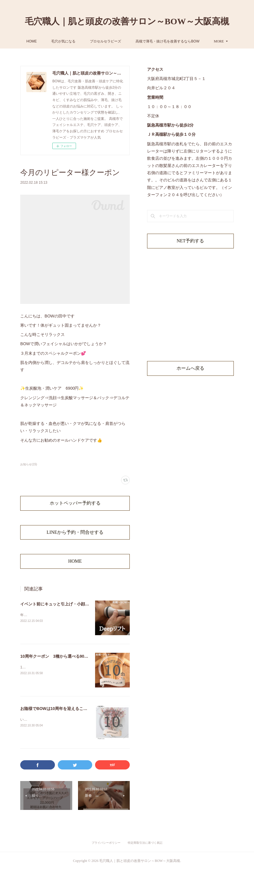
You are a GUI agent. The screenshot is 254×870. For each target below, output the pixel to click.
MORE (180, 41)
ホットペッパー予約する (75, 503)
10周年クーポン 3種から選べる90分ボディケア (64, 656)
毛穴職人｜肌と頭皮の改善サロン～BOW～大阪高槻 (127, 21)
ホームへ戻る (190, 368)
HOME (71, 41)
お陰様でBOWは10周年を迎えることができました (66, 708)
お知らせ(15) (28, 464)
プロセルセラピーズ (144, 41)
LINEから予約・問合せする (75, 532)
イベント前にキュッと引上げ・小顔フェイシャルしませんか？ (77, 604)
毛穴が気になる (102, 41)
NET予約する (190, 240)
